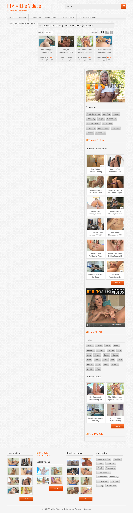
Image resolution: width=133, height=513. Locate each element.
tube (102, 32)
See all (117, 283)
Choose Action (50, 18)
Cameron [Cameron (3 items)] (101, 350)
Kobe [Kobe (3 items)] (89, 360)
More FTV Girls (95, 434)
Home (11, 18)
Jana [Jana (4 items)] (89, 355)
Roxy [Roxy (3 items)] (98, 364)
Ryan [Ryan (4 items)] (106, 364)
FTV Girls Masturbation (43, 454)
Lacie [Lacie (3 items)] (105, 360)
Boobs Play (91, 119)
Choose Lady (36, 18)
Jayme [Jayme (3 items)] (106, 355)
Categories (22, 18)
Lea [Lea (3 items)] (112, 360)
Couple (101, 119)
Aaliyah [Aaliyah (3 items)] (89, 346)
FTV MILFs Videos (24, 6)
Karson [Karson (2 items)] (115, 355)
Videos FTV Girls (96, 140)
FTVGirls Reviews (67, 18)
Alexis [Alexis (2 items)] (108, 346)
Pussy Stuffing (103, 128)
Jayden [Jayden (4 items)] (97, 355)
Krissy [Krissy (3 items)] (97, 360)
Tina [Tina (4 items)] (98, 369)
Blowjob (116, 114)
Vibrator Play (100, 133)
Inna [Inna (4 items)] (119, 350)
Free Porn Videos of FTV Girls (17, 10)
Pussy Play (91, 128)
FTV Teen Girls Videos (87, 18)
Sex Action (115, 128)
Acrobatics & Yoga (93, 114)
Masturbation (111, 119)
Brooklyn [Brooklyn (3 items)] (90, 350)
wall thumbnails (112, 32)
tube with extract (107, 32)
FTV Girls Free (95, 332)
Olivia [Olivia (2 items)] (120, 360)
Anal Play (106, 114)
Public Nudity (107, 123)
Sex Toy (89, 133)
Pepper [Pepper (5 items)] (89, 364)
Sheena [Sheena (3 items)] (114, 364)
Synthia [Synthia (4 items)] (89, 369)
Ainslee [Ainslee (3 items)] (99, 346)
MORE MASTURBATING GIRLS (21, 24)
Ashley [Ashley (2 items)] (116, 346)
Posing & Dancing (93, 123)
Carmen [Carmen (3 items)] (111, 350)
